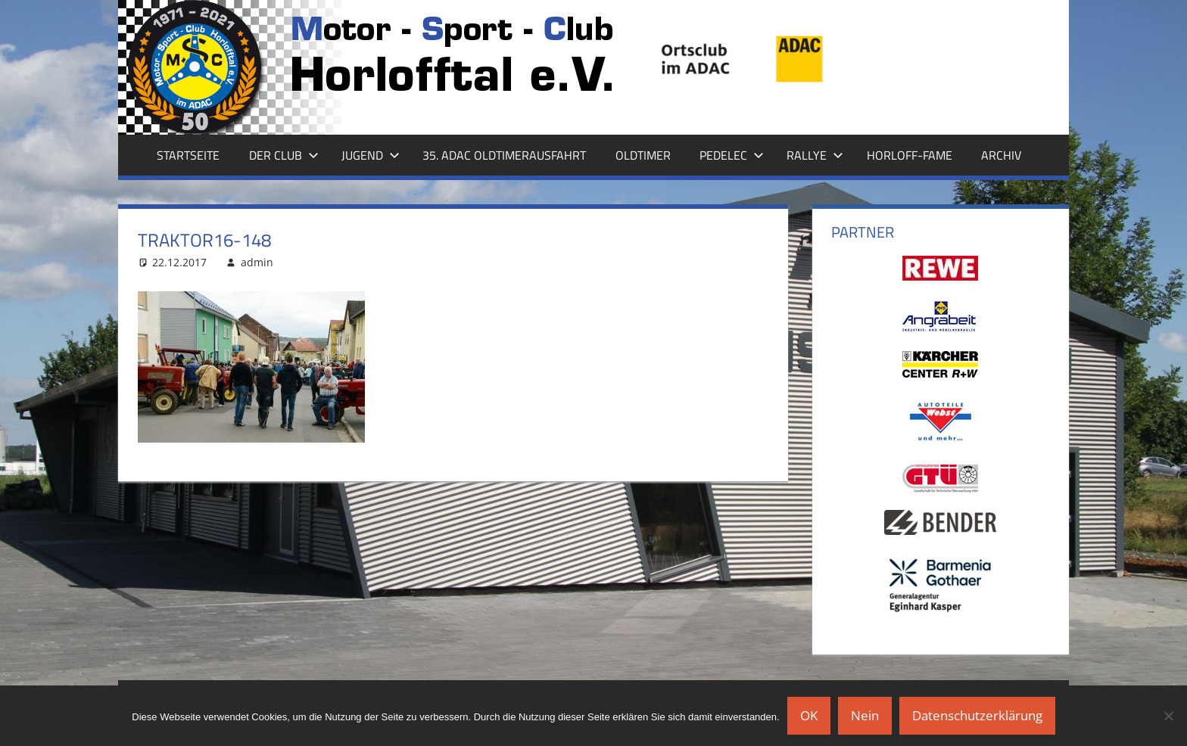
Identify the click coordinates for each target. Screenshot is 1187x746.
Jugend (370, 155)
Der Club (284, 155)
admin (257, 262)
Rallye (815, 155)
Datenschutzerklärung (977, 715)
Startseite (188, 155)
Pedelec (731, 155)
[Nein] (1168, 715)
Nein (865, 715)
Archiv (1001, 155)
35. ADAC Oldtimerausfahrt (504, 155)
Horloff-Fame (909, 155)
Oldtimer (643, 155)
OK (809, 715)
